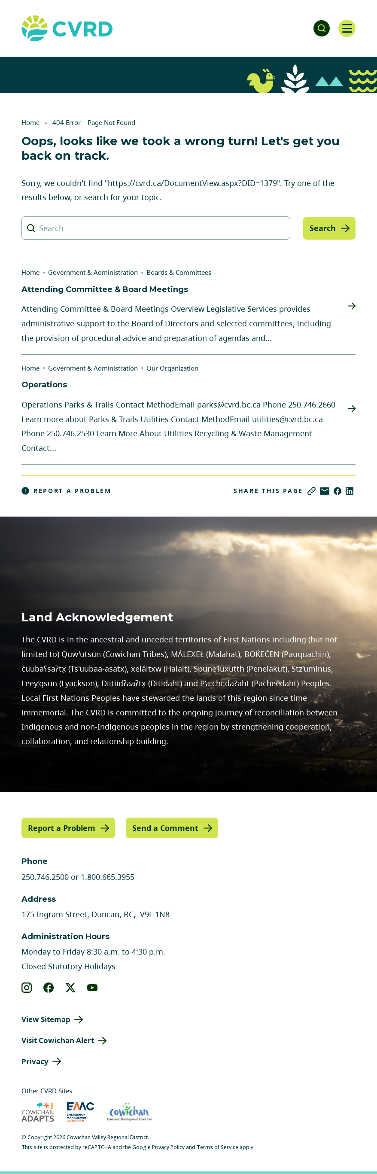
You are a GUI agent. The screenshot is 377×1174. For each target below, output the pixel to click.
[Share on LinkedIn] (350, 491)
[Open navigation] (347, 28)
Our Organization (172, 368)
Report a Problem (66, 491)
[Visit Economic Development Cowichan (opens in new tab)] (129, 1112)
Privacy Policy (168, 1147)
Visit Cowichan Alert (57, 1040)
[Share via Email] (324, 491)
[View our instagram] (26, 987)
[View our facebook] (48, 987)
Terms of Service (217, 1147)
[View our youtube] (92, 987)
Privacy (35, 1061)
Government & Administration (93, 272)
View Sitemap (45, 1019)
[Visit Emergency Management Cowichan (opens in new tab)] (80, 1112)
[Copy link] (311, 491)
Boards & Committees (178, 272)
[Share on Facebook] (337, 491)
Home (30, 122)
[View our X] (70, 987)
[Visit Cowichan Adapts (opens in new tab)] (37, 1112)
